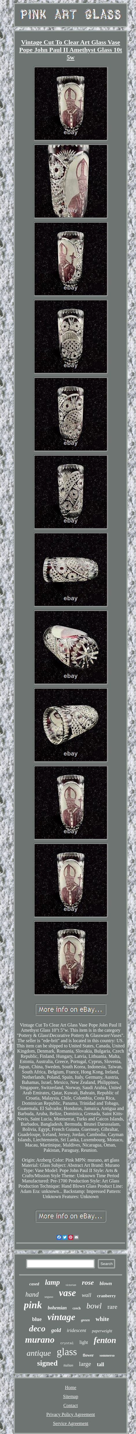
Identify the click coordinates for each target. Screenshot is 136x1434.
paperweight (102, 1331)
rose (88, 1282)
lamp (52, 1282)
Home (70, 1387)
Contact (70, 1405)
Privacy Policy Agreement (70, 1414)
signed (47, 1363)
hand (32, 1294)
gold (56, 1330)
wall (86, 1295)
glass (67, 1351)
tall (100, 1364)
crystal (66, 1343)
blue (37, 1319)
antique (39, 1353)
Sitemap (70, 1396)
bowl (94, 1306)
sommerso (107, 1355)
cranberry (106, 1295)
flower (88, 1355)
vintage (61, 1317)
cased (34, 1284)
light (84, 1342)
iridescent (76, 1330)
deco (37, 1328)
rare (112, 1306)
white (102, 1319)
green (85, 1320)
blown (106, 1283)
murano (40, 1340)
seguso (49, 1296)
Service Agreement (70, 1423)
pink (33, 1305)
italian (68, 1365)
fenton (105, 1340)
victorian (71, 1284)
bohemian (57, 1307)
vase (67, 1293)
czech (77, 1308)
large (85, 1363)
